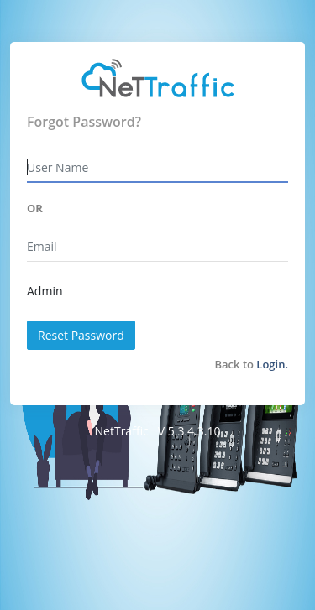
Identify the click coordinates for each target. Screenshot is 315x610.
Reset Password (81, 335)
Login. (272, 364)
